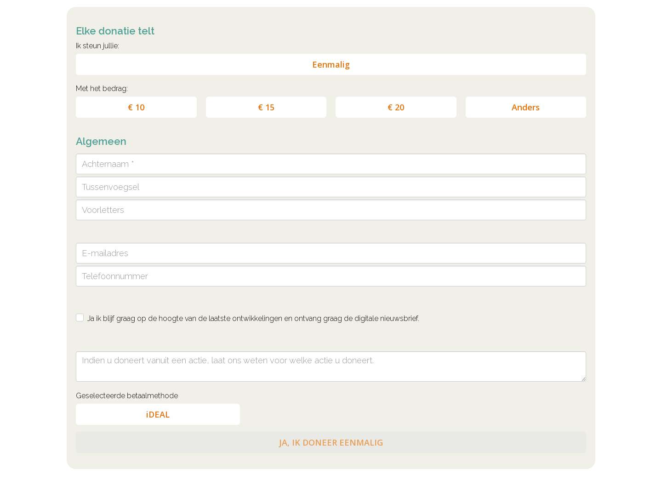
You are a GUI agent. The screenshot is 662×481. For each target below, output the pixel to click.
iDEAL (158, 414)
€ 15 (266, 107)
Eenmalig (331, 64)
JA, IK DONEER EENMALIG (331, 442)
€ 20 (396, 107)
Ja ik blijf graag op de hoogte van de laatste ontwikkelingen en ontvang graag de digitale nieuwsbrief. (253, 318)
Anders (526, 107)
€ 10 (136, 107)
